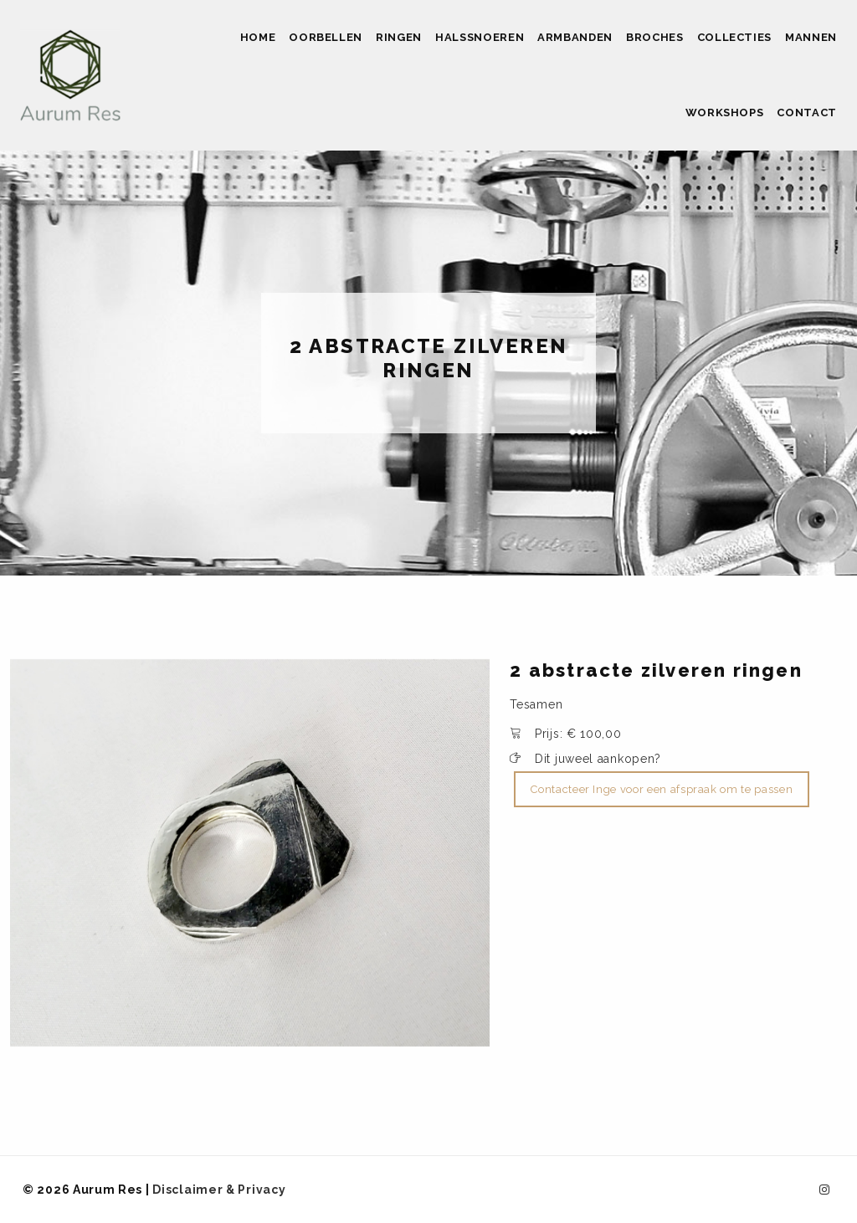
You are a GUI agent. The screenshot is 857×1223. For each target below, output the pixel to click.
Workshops (724, 112)
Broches (655, 37)
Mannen (811, 37)
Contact (807, 112)
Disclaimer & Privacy (218, 1189)
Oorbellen (325, 37)
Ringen (399, 37)
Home (258, 37)
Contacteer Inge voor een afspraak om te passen (662, 789)
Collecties (734, 37)
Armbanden (575, 37)
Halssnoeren (479, 37)
